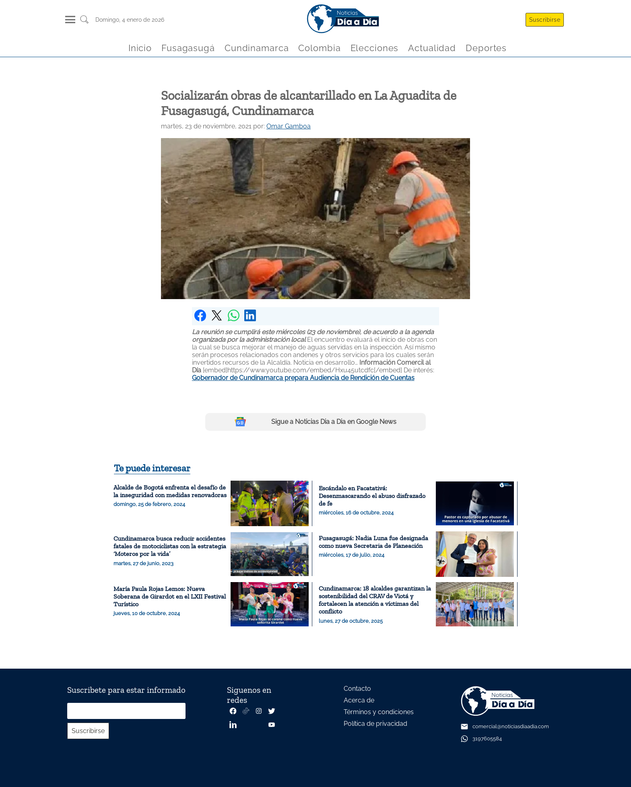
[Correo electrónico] (126, 711)
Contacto (357, 688)
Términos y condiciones (379, 712)
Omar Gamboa (288, 126)
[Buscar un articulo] (84, 22)
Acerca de (359, 700)
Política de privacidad (375, 723)
